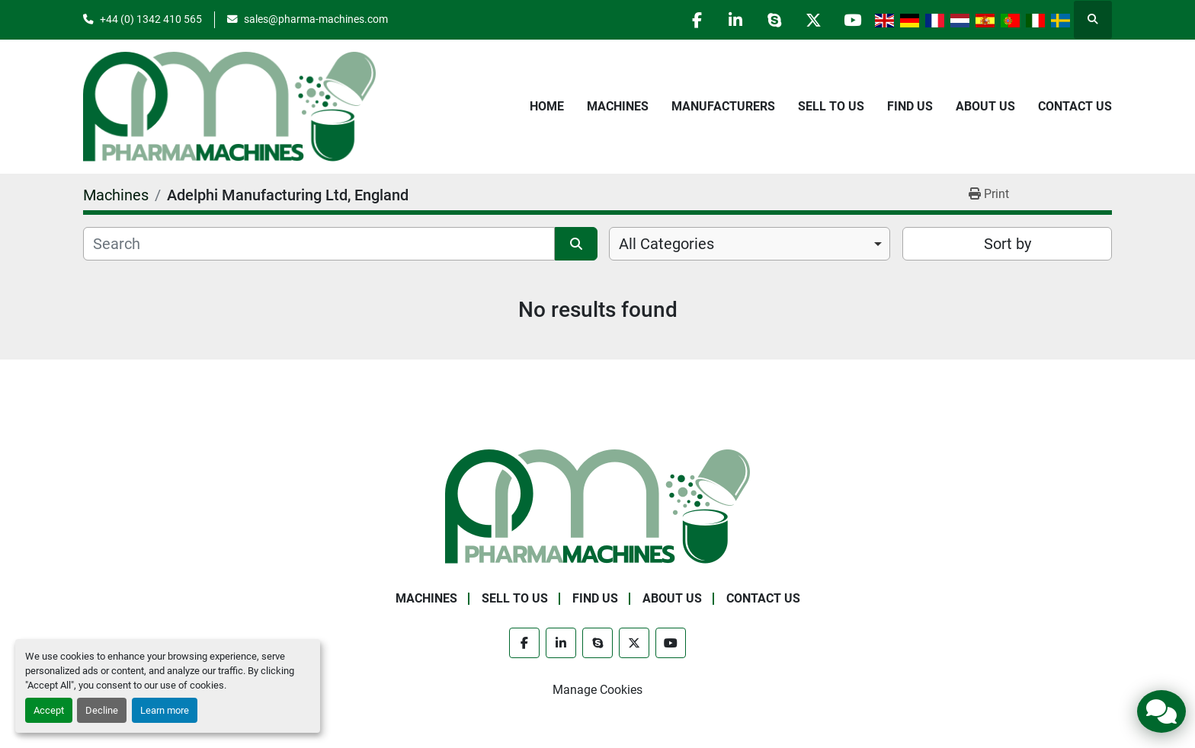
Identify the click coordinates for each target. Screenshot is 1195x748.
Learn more (164, 710)
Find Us (910, 106)
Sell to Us (831, 106)
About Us (985, 106)
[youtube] (852, 20)
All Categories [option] (666, 244)
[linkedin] (735, 20)
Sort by (1007, 244)
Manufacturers (723, 106)
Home (547, 106)
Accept (49, 710)
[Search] (319, 244)
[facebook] (697, 20)
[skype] (774, 20)
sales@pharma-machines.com (316, 19)
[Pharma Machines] (597, 505)
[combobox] (749, 244)
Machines (618, 106)
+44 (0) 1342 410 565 (151, 19)
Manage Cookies (597, 689)
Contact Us (1075, 106)
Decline (101, 710)
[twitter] (813, 20)
